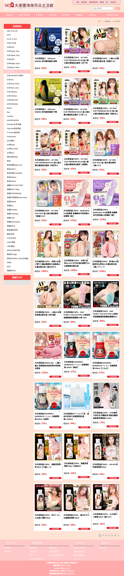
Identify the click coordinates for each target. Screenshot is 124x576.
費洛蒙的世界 (12, 230)
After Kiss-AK (12, 31)
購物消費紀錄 (79, 555)
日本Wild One (12, 100)
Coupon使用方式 (36, 559)
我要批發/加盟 (112, 15)
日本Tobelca (12, 92)
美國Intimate (12, 210)
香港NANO (11, 181)
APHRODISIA (12, 104)
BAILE (9, 108)
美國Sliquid (11, 201)
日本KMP (11, 59)
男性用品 (52, 15)
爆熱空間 (10, 234)
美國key (10, 205)
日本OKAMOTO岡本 (15, 75)
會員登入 (113, 2)
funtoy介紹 (10, 543)
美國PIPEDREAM (14, 193)
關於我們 (7, 548)
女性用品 (39, 15)
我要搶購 (55, 72)
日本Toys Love (13, 88)
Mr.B (9, 267)
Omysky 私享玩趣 (14, 124)
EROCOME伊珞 (13, 250)
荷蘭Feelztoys (12, 214)
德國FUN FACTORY (15, 185)
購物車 (104, 2)
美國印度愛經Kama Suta (17, 197)
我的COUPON (79, 548)
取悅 (9, 161)
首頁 (77, 2)
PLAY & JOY (12, 39)
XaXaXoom (11, 136)
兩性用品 (66, 15)
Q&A (31, 555)
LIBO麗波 (11, 246)
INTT (9, 35)
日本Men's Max (13, 67)
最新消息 (84, 2)
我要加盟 (7, 551)
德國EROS (11, 271)
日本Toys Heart (13, 84)
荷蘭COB (11, 218)
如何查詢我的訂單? (57, 555)
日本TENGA (12, 96)
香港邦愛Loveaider (14, 173)
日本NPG (117, 21)
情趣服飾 (79, 15)
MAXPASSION (13, 120)
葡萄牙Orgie (12, 254)
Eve (8, 112)
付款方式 (33, 551)
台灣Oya (10, 153)
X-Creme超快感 (13, 132)
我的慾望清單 (93, 2)
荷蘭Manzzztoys (13, 222)
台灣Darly (11, 145)
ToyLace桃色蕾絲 (14, 128)
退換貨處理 (53, 551)
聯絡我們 (105, 543)
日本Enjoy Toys (13, 51)
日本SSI (10, 80)
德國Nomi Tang (13, 189)
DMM (9, 262)
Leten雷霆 (11, 242)
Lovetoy (10, 116)
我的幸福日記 (12, 157)
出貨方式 (52, 548)
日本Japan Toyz (13, 55)
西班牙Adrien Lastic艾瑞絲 (17, 258)
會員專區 (79, 543)
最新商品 (9, 15)
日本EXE (10, 47)
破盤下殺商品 (24, 15)
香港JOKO (11, 169)
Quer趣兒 (11, 140)
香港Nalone (11, 177)
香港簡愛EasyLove (14, 165)
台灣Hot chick (12, 149)
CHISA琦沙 (11, 238)
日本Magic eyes (13, 63)
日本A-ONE (11, 43)
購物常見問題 (37, 543)
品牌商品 (92, 15)
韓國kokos (11, 226)
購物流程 (33, 548)
